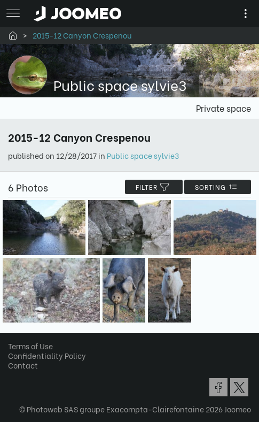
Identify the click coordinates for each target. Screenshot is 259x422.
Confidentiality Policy (47, 355)
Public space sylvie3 (143, 155)
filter (154, 186)
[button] (28, 366)
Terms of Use (30, 345)
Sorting (217, 186)
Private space (223, 108)
